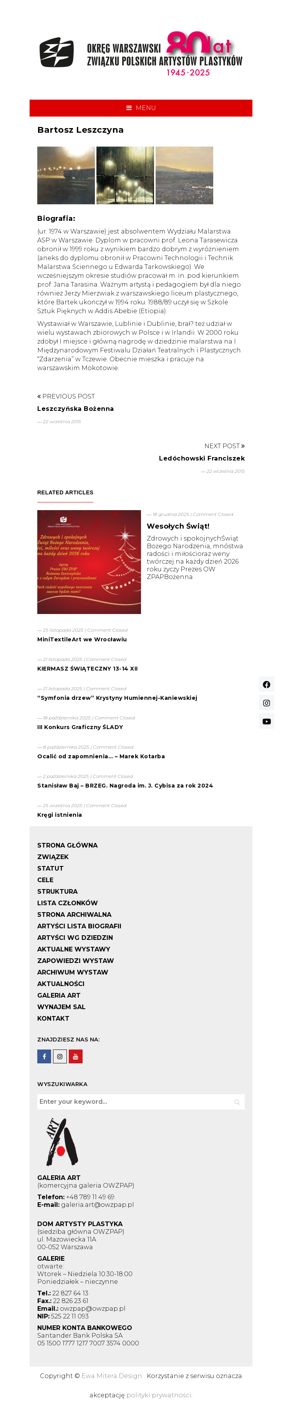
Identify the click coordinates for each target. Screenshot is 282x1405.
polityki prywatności (158, 1395)
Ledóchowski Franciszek (202, 458)
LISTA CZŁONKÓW (67, 903)
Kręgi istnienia (59, 814)
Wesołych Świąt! (178, 526)
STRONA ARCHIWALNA (74, 914)
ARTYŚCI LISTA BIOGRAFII (79, 926)
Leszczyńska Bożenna (75, 408)
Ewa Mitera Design (111, 1376)
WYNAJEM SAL (61, 1007)
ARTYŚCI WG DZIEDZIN (75, 937)
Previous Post (66, 396)
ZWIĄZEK (53, 857)
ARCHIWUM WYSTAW (72, 972)
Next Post (224, 446)
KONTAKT (53, 1018)
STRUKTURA (57, 891)
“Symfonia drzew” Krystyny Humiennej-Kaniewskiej (117, 697)
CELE (45, 880)
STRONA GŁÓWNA (67, 845)
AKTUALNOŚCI (61, 984)
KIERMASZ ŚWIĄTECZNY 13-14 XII (87, 668)
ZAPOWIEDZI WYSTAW (75, 960)
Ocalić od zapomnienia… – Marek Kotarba (101, 756)
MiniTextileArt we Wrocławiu (82, 639)
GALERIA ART (59, 995)
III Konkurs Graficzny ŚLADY (80, 727)
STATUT (50, 868)
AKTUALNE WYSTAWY (73, 949)
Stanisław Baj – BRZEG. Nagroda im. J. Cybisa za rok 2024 (125, 785)
